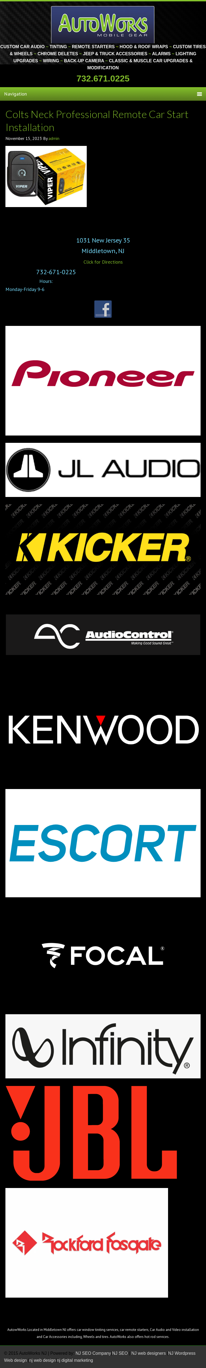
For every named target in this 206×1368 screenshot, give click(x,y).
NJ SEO (120, 1353)
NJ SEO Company (93, 1353)
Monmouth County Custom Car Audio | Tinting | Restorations (103, 24)
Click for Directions (103, 262)
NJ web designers (149, 1353)
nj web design (42, 1360)
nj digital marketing (75, 1360)
